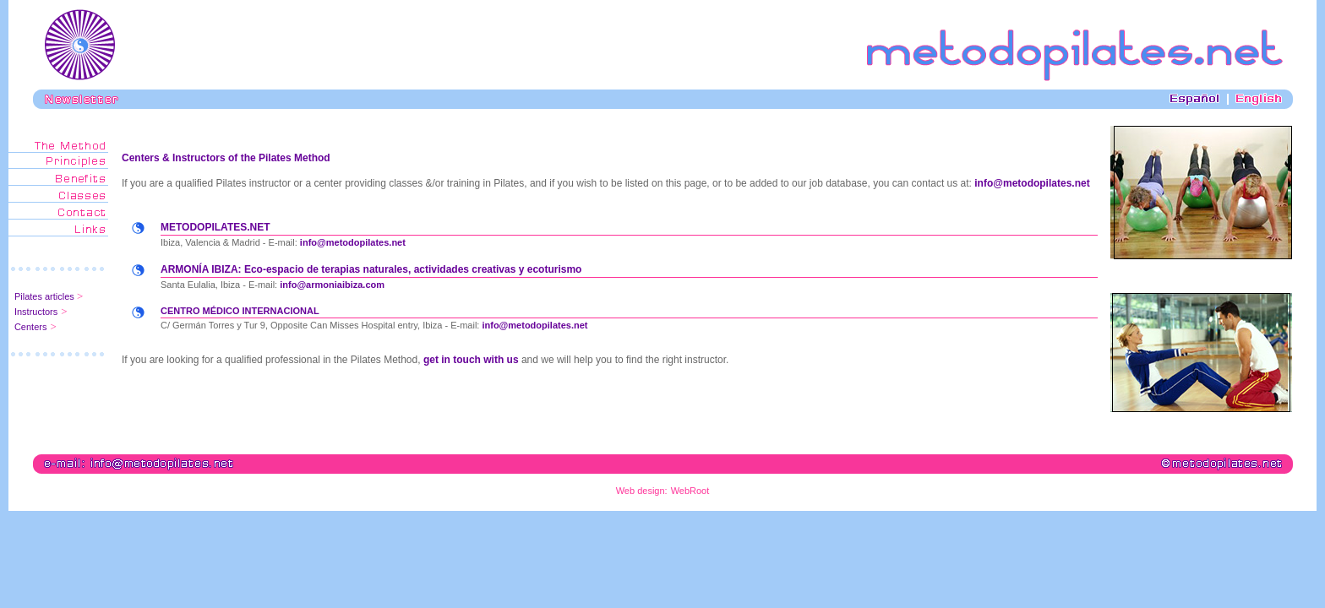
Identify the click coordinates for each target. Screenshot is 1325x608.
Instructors (35, 312)
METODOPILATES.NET (215, 227)
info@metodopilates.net (1031, 183)
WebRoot (690, 491)
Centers (30, 327)
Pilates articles (45, 296)
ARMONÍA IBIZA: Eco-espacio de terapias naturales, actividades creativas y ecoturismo (371, 269)
